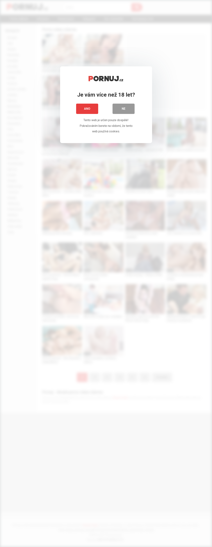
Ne (123, 108)
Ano (87, 108)
